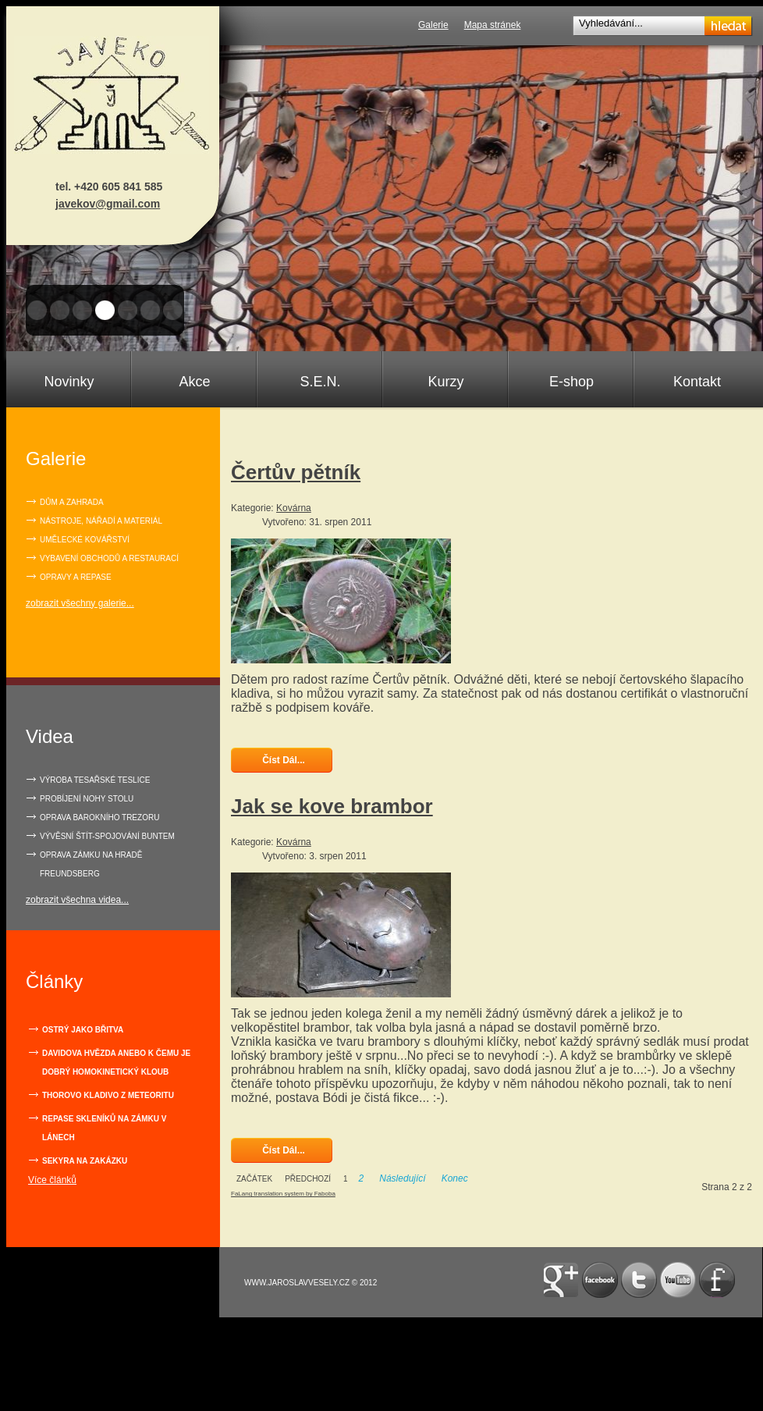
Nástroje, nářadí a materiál (101, 521)
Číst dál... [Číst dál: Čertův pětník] (281, 760)
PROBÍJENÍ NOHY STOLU (86, 798)
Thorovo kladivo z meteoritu (108, 1095)
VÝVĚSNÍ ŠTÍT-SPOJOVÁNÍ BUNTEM (107, 836)
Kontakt (697, 381)
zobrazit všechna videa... (77, 899)
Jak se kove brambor (332, 806)
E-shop (571, 381)
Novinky (69, 381)
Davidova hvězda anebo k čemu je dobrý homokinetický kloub (116, 1062)
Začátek (254, 1179)
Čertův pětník (295, 472)
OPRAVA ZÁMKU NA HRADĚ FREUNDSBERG (91, 864)
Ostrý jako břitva (82, 1029)
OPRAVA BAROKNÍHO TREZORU (99, 817)
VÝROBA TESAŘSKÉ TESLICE (95, 780)
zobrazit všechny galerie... (80, 603)
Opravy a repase (76, 577)
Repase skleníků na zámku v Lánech (104, 1128)
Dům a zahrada (72, 502)
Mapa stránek (492, 25)
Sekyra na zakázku (84, 1161)
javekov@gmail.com (107, 203)
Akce (194, 381)
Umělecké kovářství (85, 539)
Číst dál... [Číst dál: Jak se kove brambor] (281, 1150)
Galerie (433, 25)
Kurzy (445, 381)
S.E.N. (320, 381)
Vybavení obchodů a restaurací (109, 558)
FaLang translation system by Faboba (283, 1193)
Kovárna (293, 508)
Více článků (52, 1180)
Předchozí (308, 1179)
